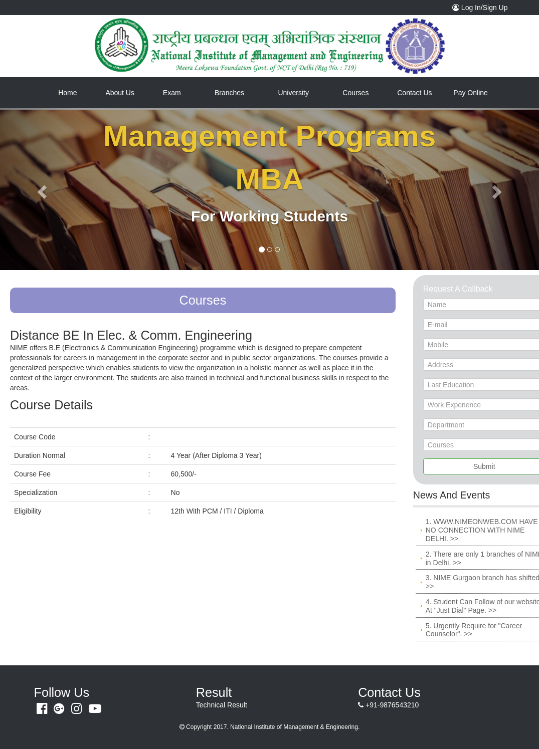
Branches (229, 93)
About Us (119, 93)
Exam (172, 93)
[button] (40, 189)
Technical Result (221, 705)
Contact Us (414, 93)
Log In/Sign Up (482, 7)
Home (76, 92)
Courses (355, 93)
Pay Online (470, 93)
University (293, 93)
